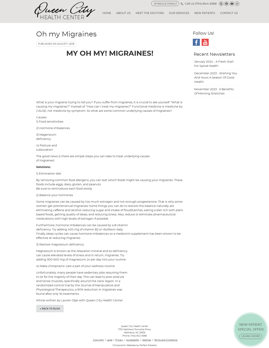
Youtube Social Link (205, 42)
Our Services (179, 13)
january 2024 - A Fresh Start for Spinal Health (214, 63)
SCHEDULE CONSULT (165, 4)
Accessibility (132, 340)
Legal (109, 340)
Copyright (98, 340)
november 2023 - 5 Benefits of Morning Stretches (214, 91)
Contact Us (229, 13)
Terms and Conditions (165, 340)
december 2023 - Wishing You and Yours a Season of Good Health (215, 77)
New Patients (204, 13)
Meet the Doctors (150, 13)
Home (106, 13)
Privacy (119, 340)
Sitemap (146, 340)
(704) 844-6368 (206, 3)
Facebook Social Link (196, 42)
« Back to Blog (50, 308)
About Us (123, 13)
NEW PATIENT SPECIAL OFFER (251, 331)
